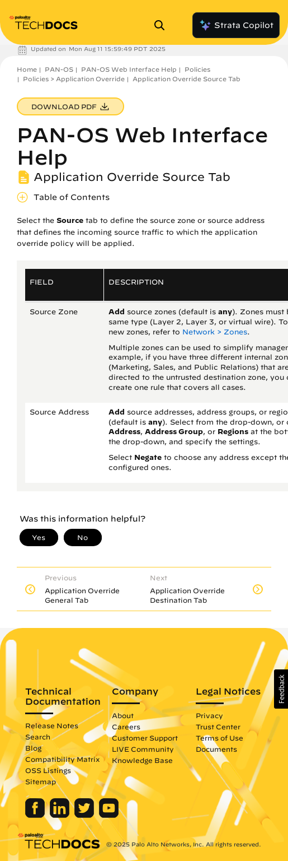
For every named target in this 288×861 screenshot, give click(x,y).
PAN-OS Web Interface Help (129, 69)
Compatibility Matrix (62, 759)
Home (27, 69)
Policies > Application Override (74, 78)
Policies (197, 69)
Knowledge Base (142, 760)
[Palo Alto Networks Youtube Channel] (109, 815)
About (123, 715)
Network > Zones (214, 332)
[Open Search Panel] (162, 25)
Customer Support (145, 738)
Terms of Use (219, 738)
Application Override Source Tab (186, 78)
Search (37, 737)
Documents (216, 749)
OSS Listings (48, 770)
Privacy (209, 715)
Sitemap (40, 781)
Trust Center (218, 726)
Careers (126, 726)
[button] (281, 689)
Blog (33, 748)
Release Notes (51, 725)
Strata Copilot (236, 25)
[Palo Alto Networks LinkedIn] (61, 815)
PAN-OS (59, 69)
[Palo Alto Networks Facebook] (36, 815)
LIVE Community (143, 749)
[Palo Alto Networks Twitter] (85, 815)
